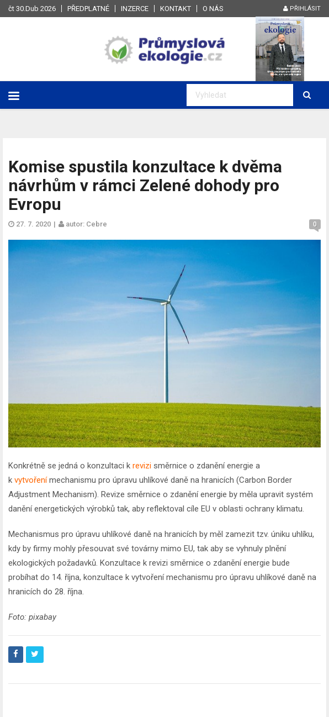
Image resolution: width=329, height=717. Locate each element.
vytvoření (30, 480)
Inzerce (134, 8)
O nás (213, 8)
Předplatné (88, 8)
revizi (141, 466)
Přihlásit (302, 8)
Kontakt (175, 8)
